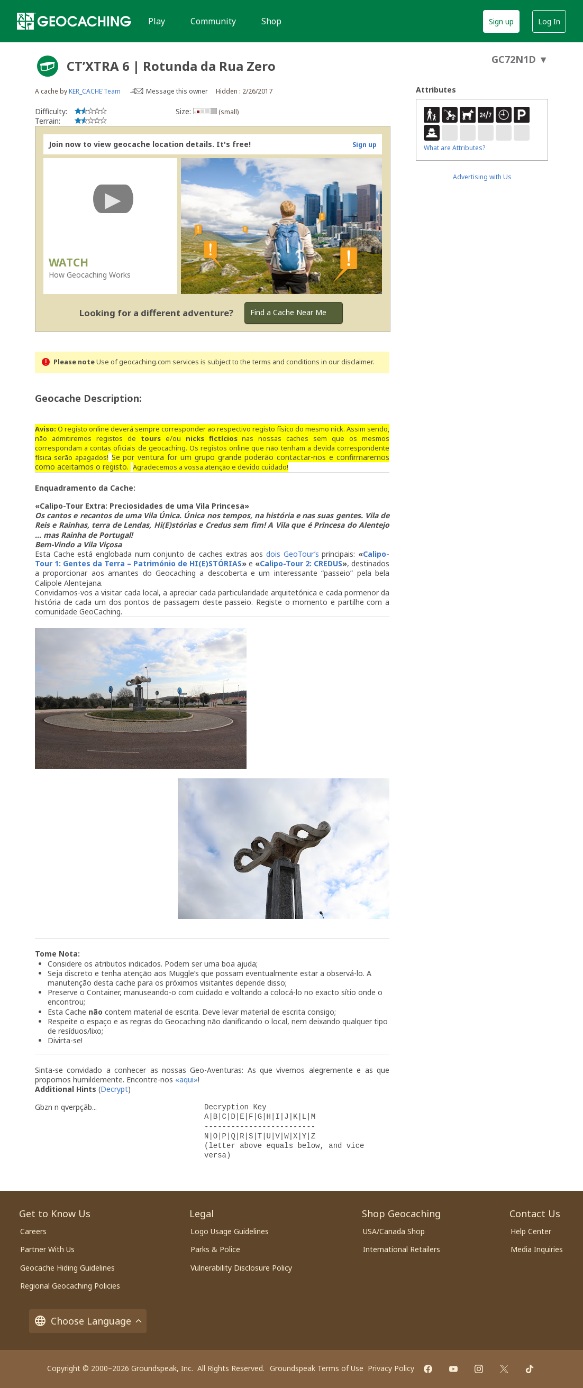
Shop (271, 21)
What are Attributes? (454, 147)
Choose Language (88, 1321)
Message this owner (177, 91)
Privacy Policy (391, 1368)
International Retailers (401, 1249)
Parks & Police (215, 1249)
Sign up (501, 21)
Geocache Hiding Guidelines (67, 1268)
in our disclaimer (346, 361)
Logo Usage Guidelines (229, 1231)
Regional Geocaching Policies (70, 1286)
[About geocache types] (47, 66)
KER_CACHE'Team (95, 91)
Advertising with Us (482, 176)
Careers (33, 1231)
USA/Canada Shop (394, 1231)
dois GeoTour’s (292, 554)
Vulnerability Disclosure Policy (241, 1268)
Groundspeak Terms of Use (316, 1368)
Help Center (531, 1231)
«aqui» (186, 1079)
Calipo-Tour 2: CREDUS (301, 563)
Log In (549, 21)
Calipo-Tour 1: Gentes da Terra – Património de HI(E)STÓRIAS (212, 558)
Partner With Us (47, 1249)
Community (213, 21)
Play (156, 21)
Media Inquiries (537, 1249)
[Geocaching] (74, 21)
